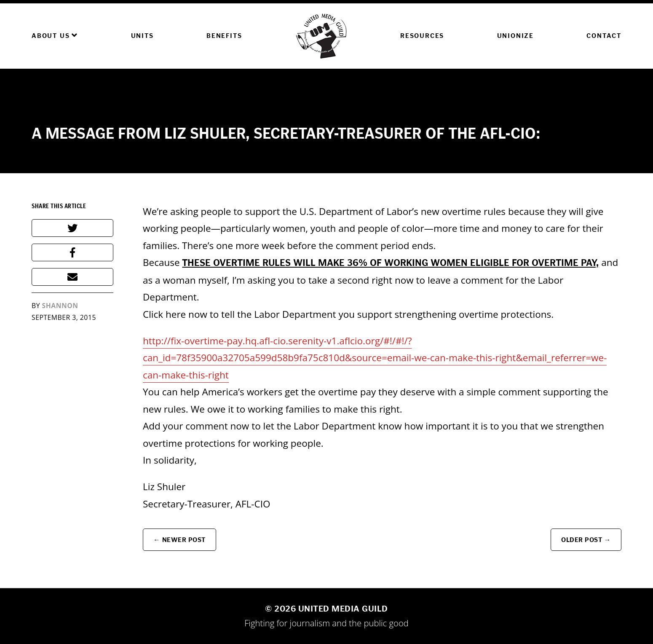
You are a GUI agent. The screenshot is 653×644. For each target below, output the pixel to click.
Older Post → (586, 540)
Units (142, 36)
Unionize (515, 36)
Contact (603, 36)
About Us (55, 35)
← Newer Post (179, 540)
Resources (422, 36)
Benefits (224, 36)
